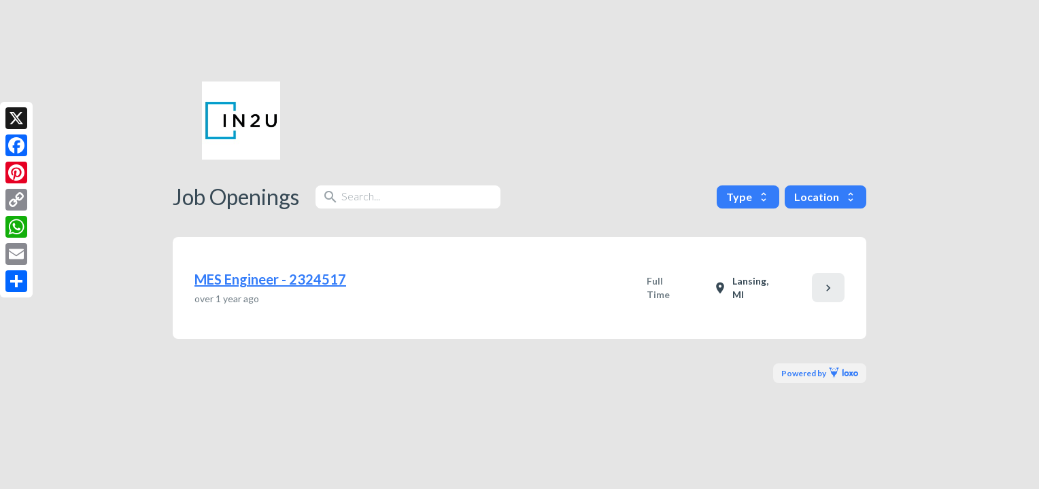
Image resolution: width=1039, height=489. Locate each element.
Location (825, 196)
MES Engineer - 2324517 (270, 279)
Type (748, 196)
